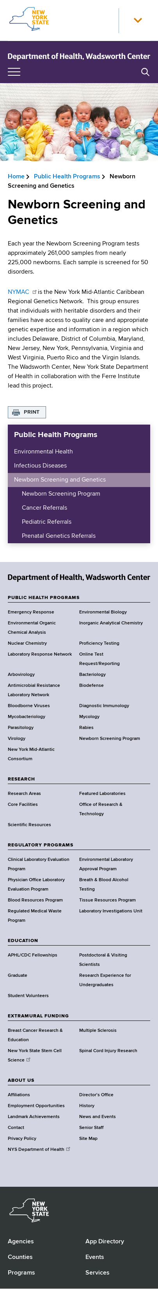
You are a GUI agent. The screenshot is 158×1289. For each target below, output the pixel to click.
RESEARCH (21, 779)
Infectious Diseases (40, 466)
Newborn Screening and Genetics (60, 480)
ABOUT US (21, 1080)
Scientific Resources (29, 825)
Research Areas (24, 793)
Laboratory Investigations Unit (110, 911)
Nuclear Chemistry (27, 643)
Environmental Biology (103, 612)
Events (94, 1257)
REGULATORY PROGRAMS (40, 845)
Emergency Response (31, 612)
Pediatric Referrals (46, 522)
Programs (21, 1273)
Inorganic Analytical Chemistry (111, 623)
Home (16, 177)
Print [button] (31, 412)
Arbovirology (21, 674)
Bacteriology (92, 674)
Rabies (86, 727)
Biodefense (91, 685)
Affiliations (19, 1095)
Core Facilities (23, 804)
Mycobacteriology (26, 717)
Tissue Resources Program (107, 900)
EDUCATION (23, 941)
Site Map (88, 1138)
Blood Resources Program (35, 900)
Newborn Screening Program (61, 494)
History (86, 1106)
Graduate (17, 975)
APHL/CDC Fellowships (32, 955)
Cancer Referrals (44, 508)
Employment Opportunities (36, 1106)
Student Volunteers (28, 996)
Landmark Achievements (34, 1117)
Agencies (21, 1242)
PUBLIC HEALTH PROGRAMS (44, 598)
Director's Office (96, 1095)
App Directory (104, 1242)
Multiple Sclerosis (98, 1030)
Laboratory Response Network (40, 654)
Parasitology (21, 727)
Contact (16, 1127)
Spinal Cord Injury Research (108, 1051)
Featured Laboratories (102, 793)
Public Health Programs (67, 177)
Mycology (89, 717)
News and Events (97, 1117)
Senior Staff (91, 1127)
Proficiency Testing (99, 643)
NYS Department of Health (39, 1149)
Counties (20, 1257)
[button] (137, 20)
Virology (16, 738)
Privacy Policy (22, 1138)
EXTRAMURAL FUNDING (38, 1016)
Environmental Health (43, 452)
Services (97, 1273)
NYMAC (23, 292)
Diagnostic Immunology (104, 706)
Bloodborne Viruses (29, 706)
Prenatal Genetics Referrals (59, 536)
